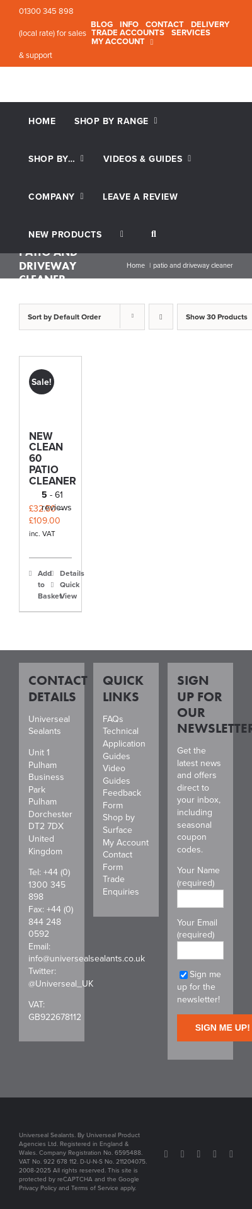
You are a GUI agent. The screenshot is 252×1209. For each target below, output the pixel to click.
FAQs (113, 719)
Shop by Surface (119, 824)
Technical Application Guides (124, 743)
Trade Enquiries (121, 885)
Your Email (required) (200, 936)
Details (66, 573)
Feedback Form (122, 799)
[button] (154, 234)
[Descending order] (161, 316)
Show (217, 316)
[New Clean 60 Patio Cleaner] (50, 387)
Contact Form (117, 861)
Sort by (64, 316)
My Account (126, 842)
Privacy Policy (38, 1188)
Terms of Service (94, 1188)
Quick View (66, 590)
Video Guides (116, 775)
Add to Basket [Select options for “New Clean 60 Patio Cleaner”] (44, 584)
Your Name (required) (200, 884)
